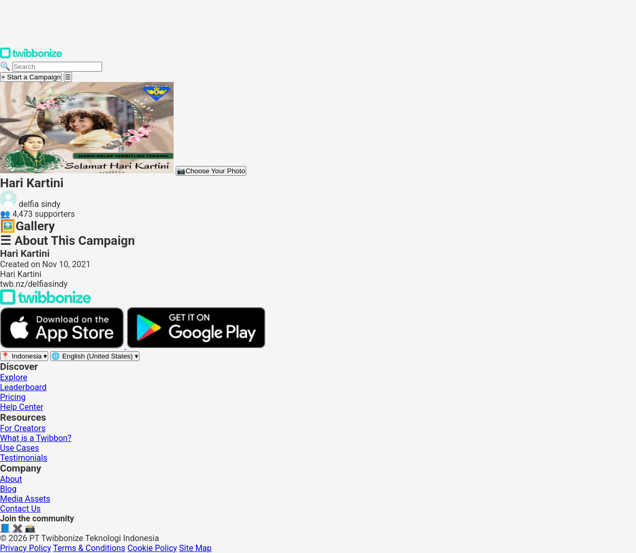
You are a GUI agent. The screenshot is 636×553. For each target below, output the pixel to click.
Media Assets (25, 499)
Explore (13, 377)
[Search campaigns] (57, 67)
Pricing (13, 397)
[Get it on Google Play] (195, 346)
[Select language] (94, 356)
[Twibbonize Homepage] (31, 56)
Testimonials (23, 458)
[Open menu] (68, 77)
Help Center (22, 407)
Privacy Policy (25, 548)
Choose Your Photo (211, 171)
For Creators (23, 428)
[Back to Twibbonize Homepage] (45, 302)
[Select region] (24, 356)
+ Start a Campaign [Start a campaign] (31, 77)
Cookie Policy (152, 548)
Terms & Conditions (89, 548)
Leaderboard (23, 387)
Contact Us (20, 509)
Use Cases (19, 448)
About (11, 479)
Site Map (195, 548)
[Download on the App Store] (63, 346)
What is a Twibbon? (36, 438)
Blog (8, 489)
